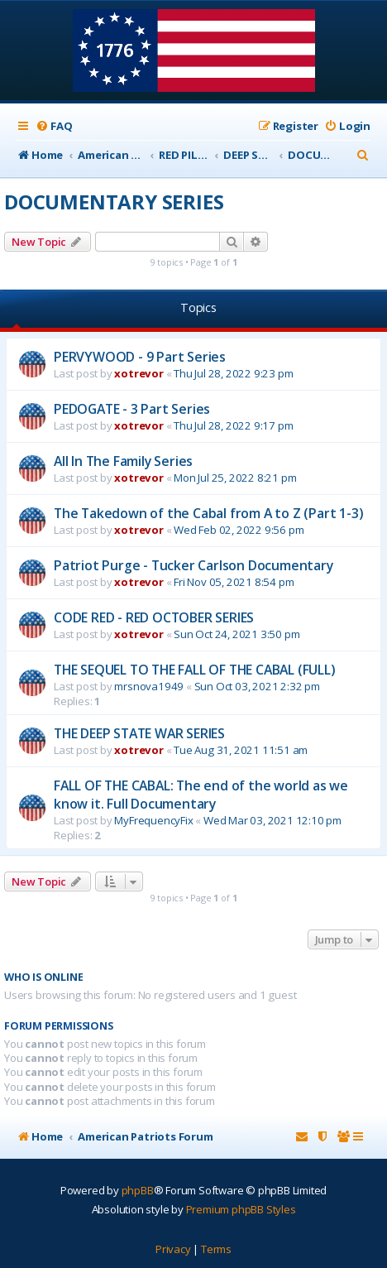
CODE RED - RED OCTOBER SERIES (154, 617)
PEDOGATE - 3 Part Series (132, 409)
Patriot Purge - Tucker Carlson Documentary (193, 565)
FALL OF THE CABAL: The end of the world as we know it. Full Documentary (201, 794)
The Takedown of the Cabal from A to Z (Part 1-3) (208, 513)
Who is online (43, 977)
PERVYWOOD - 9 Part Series (140, 357)
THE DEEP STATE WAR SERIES (139, 733)
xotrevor (138, 373)
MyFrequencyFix (153, 820)
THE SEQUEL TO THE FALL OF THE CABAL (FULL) (195, 669)
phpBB (138, 1190)
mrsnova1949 (149, 686)
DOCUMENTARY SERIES (113, 201)
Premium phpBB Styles (241, 1209)
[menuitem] (54, 126)
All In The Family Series (123, 461)
